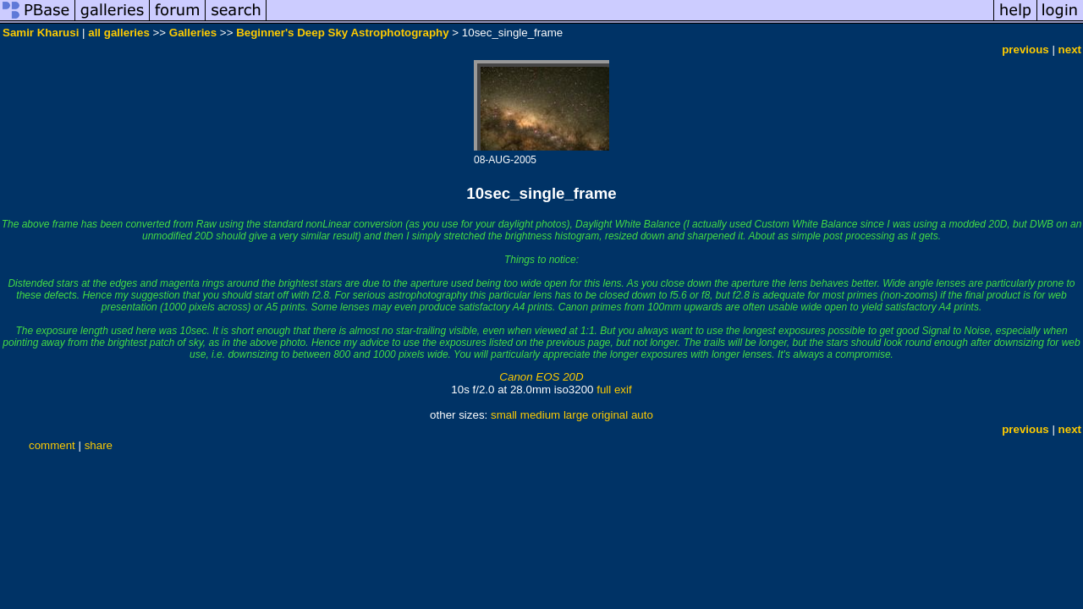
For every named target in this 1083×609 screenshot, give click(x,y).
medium (540, 415)
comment (52, 445)
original (609, 415)
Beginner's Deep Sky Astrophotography (342, 32)
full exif (613, 389)
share (99, 445)
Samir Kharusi (41, 32)
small (504, 415)
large (576, 415)
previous (1025, 49)
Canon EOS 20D (541, 376)
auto (642, 415)
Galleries (193, 32)
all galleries (119, 32)
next (1069, 49)
